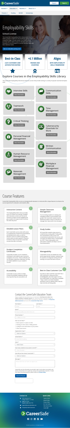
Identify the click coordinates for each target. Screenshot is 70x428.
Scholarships (29, 13)
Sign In (64, 3)
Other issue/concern (21, 328)
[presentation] (24, 381)
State (17, 342)
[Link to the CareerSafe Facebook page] (28, 419)
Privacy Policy (42, 372)
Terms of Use (46, 398)
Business (22, 8)
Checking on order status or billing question (26, 324)
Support (54, 3)
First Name (18, 304)
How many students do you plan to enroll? (26, 348)
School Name (19, 336)
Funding (13, 13)
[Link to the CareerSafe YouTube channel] (41, 419)
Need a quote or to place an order (24, 322)
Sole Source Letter (47, 406)
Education (13, 8)
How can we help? (20, 320)
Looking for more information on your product (27, 326)
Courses (3, 8)
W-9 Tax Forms (47, 404)
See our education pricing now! (12, 49)
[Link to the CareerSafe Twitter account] (38, 419)
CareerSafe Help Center (37, 301)
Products (4, 13)
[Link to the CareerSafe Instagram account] (31, 419)
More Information (19, 94)
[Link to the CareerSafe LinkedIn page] (35, 419)
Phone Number (19, 315)
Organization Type (20, 331)
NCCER (21, 13)
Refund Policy (46, 400)
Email (17, 309)
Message (17, 359)
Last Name (39, 304)
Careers (45, 408)
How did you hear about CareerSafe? (24, 353)
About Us (31, 8)
